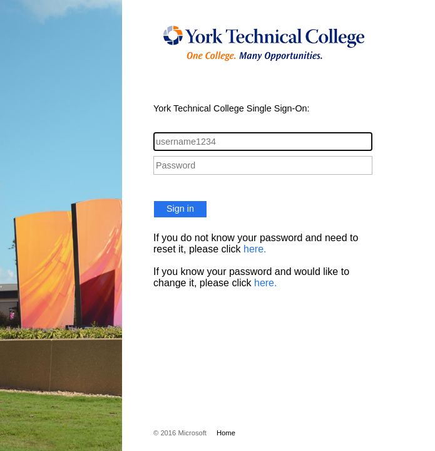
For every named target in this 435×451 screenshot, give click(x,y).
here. (254, 249)
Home (226, 433)
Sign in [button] (180, 209)
